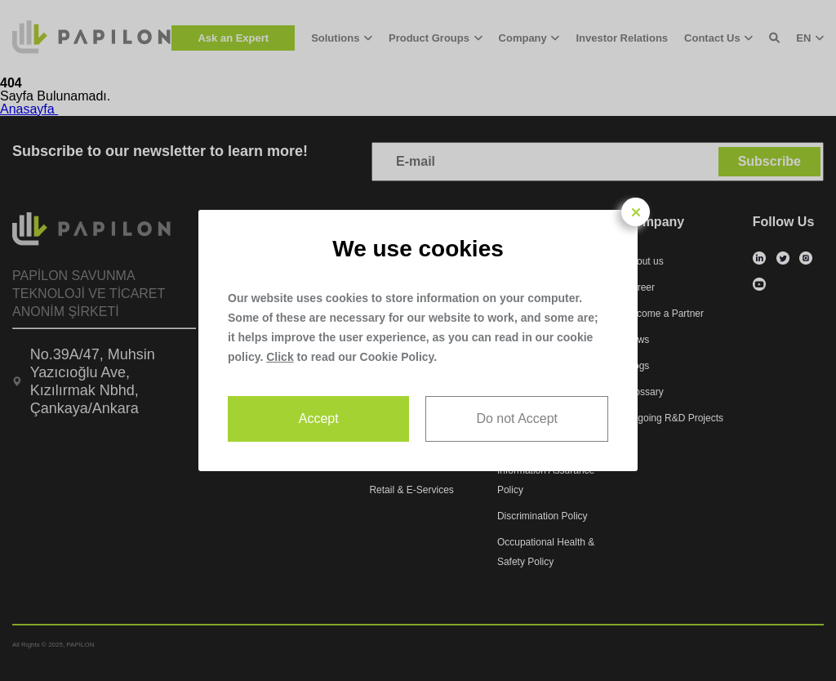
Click (279, 356)
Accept (319, 418)
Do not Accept (517, 418)
